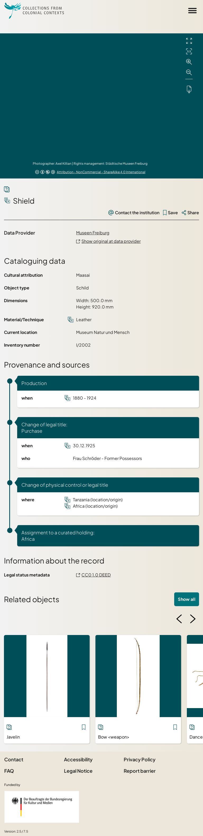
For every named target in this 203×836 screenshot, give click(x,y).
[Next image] (192, 619)
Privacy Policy (139, 759)
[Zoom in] (189, 62)
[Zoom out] (189, 72)
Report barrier (140, 771)
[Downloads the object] (189, 89)
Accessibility (78, 759)
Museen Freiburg (92, 232)
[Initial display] (189, 51)
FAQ (9, 771)
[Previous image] (179, 619)
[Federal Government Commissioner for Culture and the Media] (41, 807)
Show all (186, 599)
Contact (13, 759)
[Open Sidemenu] (192, 10)
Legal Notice (78, 771)
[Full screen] (189, 41)
